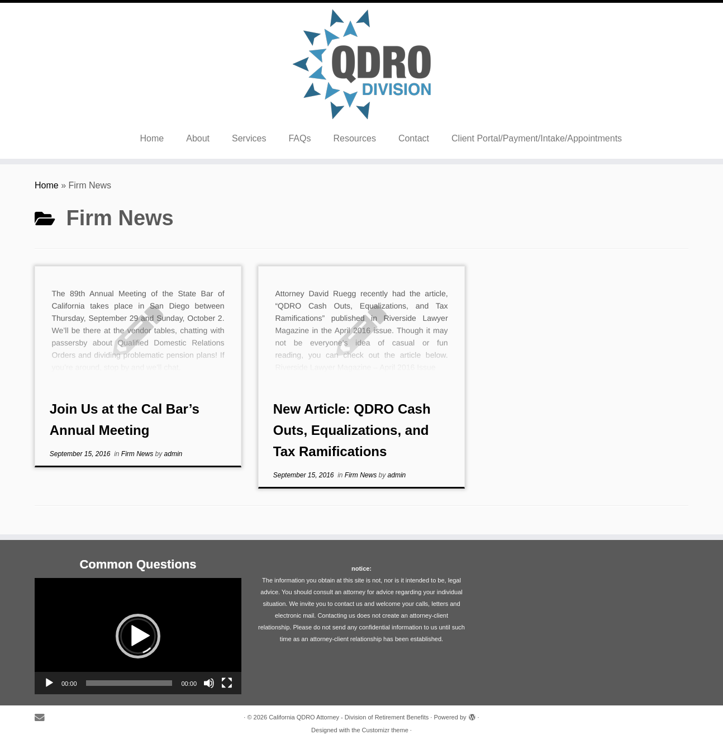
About (198, 138)
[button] (138, 636)
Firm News (138, 454)
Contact (413, 138)
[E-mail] (43, 718)
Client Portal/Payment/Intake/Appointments (536, 138)
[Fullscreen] (226, 683)
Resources (354, 138)
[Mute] (209, 683)
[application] (138, 636)
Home (152, 138)
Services (249, 138)
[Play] (49, 683)
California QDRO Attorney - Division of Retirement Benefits (349, 717)
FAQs (299, 138)
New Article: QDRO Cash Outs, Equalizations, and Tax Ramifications (352, 430)
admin (173, 454)
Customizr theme (385, 730)
